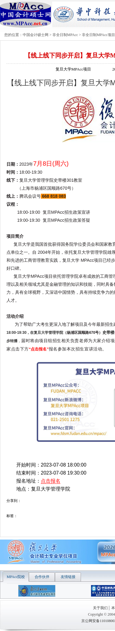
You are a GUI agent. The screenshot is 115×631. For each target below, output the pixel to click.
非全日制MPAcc (65, 35)
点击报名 (50, 480)
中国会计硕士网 (35, 35)
